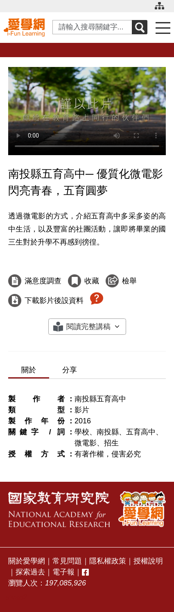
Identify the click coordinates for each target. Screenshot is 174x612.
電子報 (63, 572)
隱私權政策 (107, 561)
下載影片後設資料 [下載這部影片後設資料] (54, 300)
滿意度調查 (43, 281)
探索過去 (30, 572)
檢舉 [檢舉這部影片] (129, 281)
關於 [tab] (28, 370)
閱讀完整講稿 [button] (88, 327)
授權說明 (148, 561)
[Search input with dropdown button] (92, 27)
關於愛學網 (26, 561)
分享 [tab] (69, 370)
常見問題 (67, 561)
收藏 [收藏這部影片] (91, 281)
